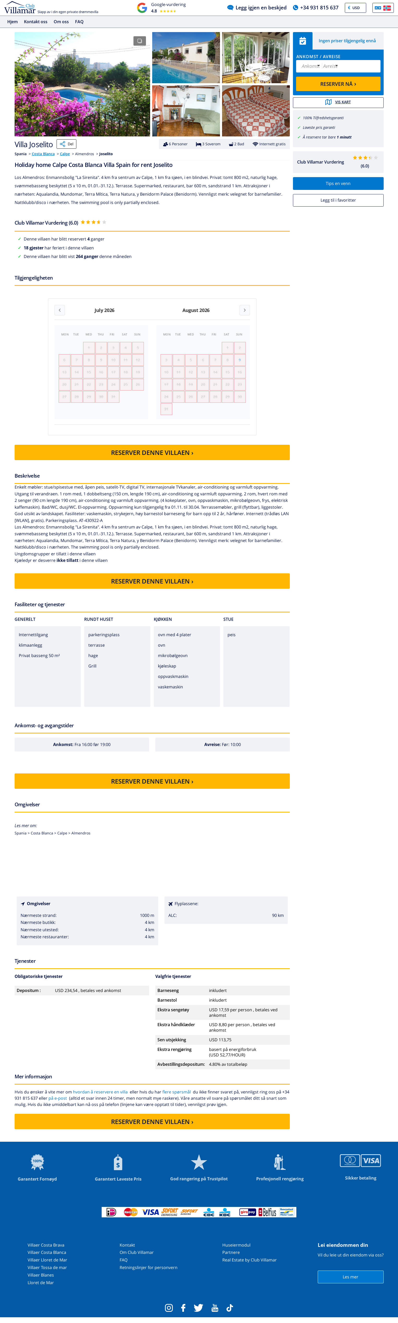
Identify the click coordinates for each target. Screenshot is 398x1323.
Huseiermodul (236, 1250)
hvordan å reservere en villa (100, 1097)
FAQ (79, 22)
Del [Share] (66, 144)
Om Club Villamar (137, 1258)
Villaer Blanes (41, 1280)
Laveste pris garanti (319, 126)
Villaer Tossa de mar (47, 1273)
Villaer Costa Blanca (47, 1258)
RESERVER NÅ (338, 83)
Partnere (231, 1258)
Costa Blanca (43, 153)
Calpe (65, 153)
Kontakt (127, 1250)
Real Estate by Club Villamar (249, 1265)
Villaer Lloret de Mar (47, 1265)
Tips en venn (338, 183)
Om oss (61, 22)
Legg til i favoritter (338, 200)
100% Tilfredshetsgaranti (323, 117)
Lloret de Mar (41, 1288)
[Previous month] (59, 310)
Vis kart (338, 102)
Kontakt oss (35, 22)
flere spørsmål (176, 1097)
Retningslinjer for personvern (148, 1273)
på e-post (57, 1103)
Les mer (350, 1282)
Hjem (12, 22)
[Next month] (245, 310)
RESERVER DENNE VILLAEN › (152, 457)
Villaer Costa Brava (46, 1250)
